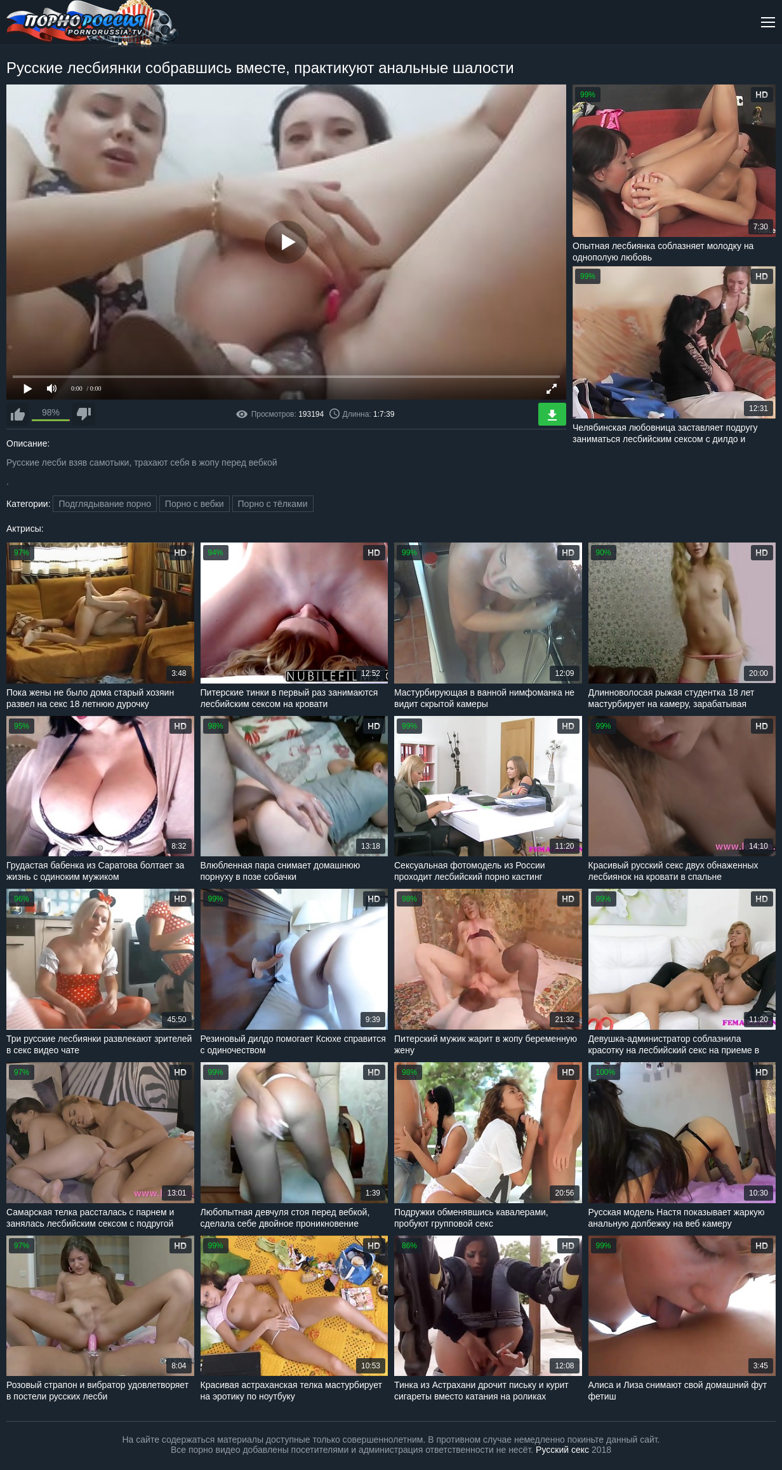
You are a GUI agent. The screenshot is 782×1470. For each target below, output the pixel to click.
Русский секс (562, 1450)
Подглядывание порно (104, 504)
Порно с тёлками (273, 504)
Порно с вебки (194, 504)
